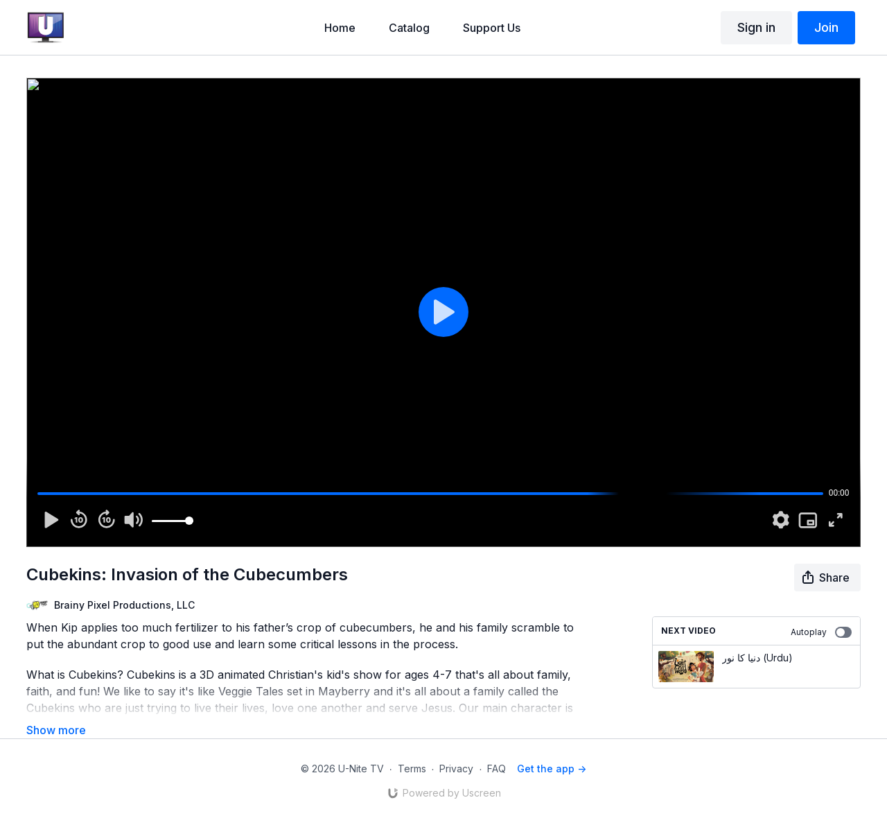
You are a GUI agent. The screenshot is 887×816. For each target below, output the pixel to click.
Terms (412, 768)
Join (826, 27)
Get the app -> (551, 768)
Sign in (756, 27)
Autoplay (821, 632)
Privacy (456, 768)
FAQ (496, 768)
